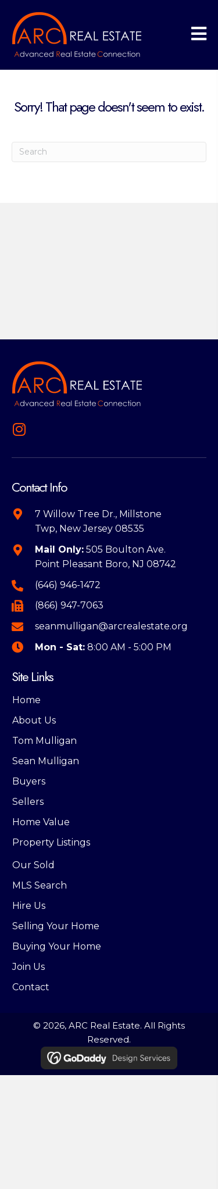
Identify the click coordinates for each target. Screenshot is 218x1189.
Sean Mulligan (45, 761)
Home (26, 699)
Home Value (41, 822)
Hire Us (28, 905)
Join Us (28, 966)
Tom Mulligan (44, 740)
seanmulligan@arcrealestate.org (111, 626)
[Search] (109, 152)
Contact (30, 987)
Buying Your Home (56, 946)
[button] (19, 429)
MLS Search (39, 885)
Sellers (28, 801)
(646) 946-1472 (68, 584)
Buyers (28, 781)
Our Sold (33, 865)
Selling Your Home (55, 926)
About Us (34, 720)
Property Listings (51, 842)
